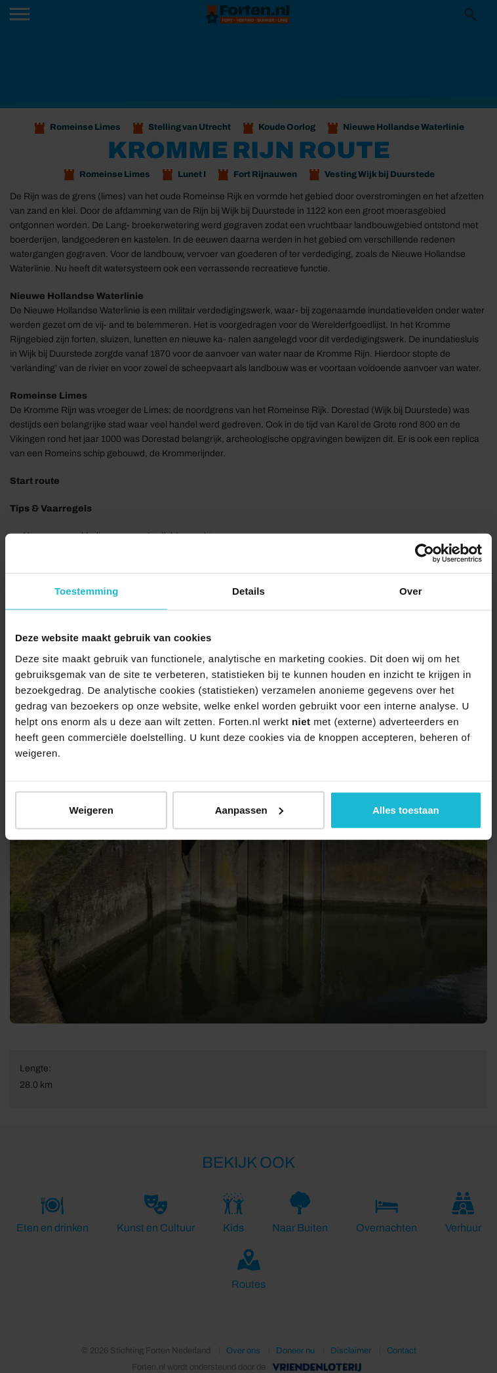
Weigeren (91, 809)
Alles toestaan (405, 809)
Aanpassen (249, 809)
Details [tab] (248, 591)
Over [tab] (410, 591)
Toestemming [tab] (86, 591)
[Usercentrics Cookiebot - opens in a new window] (424, 553)
